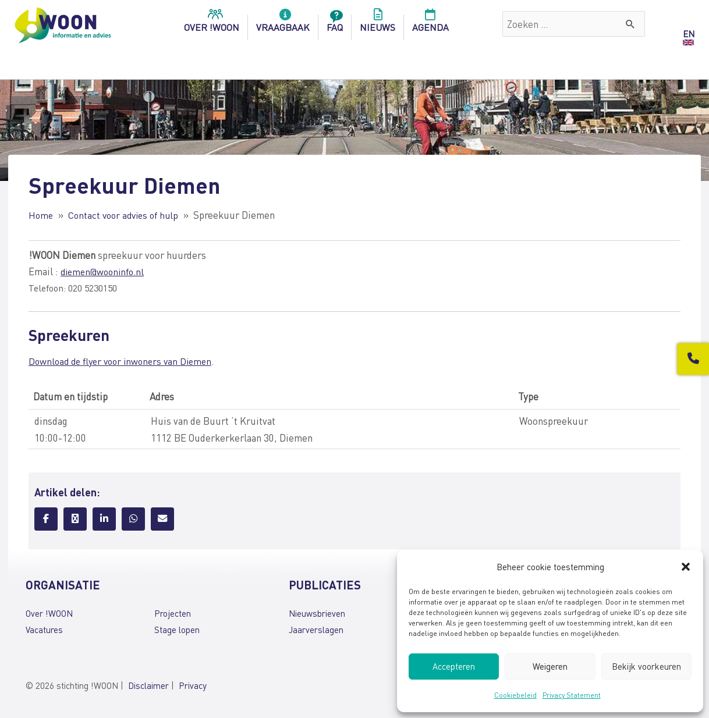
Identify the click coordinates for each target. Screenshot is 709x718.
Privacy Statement (572, 695)
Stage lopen (177, 629)
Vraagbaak (283, 24)
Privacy (193, 685)
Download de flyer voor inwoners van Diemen (125, 360)
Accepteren (454, 666)
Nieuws (377, 24)
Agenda (430, 24)
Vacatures (44, 629)
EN (688, 34)
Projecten (172, 613)
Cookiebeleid (515, 695)
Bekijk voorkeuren (646, 666)
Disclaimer (148, 685)
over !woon (211, 24)
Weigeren (550, 666)
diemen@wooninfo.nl (105, 271)
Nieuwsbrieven (317, 613)
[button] (686, 567)
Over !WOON (49, 613)
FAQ (335, 24)
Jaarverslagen (316, 629)
